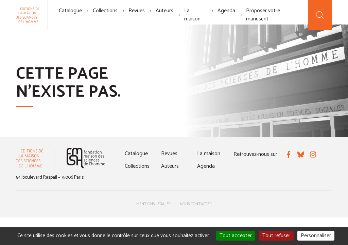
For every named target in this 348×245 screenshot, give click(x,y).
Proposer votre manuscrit (263, 14)
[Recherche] (320, 15)
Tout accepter (236, 235)
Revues (136, 10)
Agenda (226, 10)
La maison (192, 14)
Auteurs (164, 10)
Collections (105, 10)
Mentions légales (153, 204)
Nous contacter (196, 204)
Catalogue (70, 10)
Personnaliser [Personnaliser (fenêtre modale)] (316, 235)
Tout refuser (276, 235)
